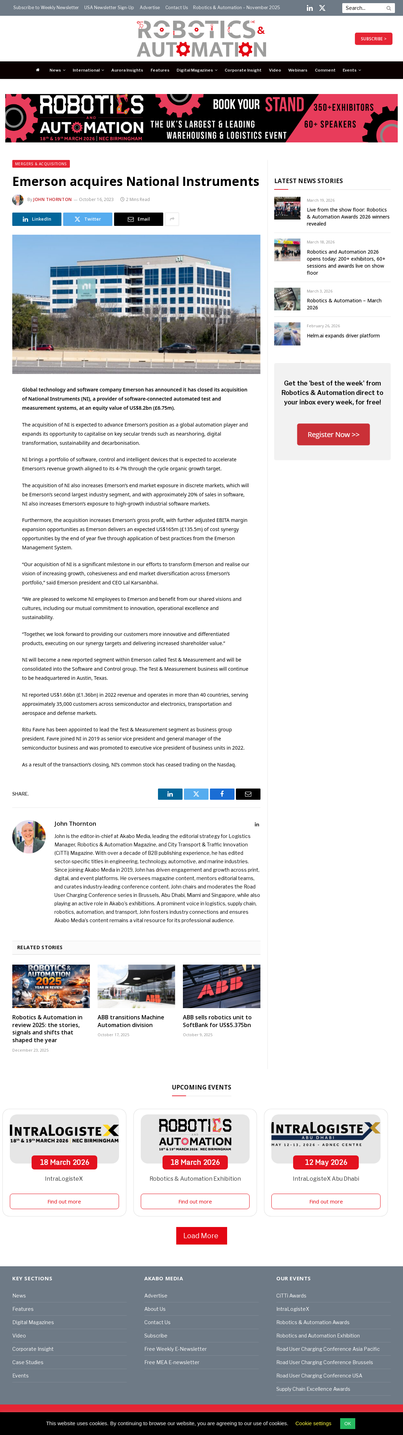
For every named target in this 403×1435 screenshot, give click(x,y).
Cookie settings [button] (314, 1423)
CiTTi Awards (291, 1296)
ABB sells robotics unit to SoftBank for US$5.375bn (217, 1021)
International (86, 70)
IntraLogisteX (64, 1178)
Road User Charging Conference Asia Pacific (328, 1349)
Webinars (298, 70)
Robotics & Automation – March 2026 (344, 304)
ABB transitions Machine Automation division (131, 1021)
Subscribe (155, 1336)
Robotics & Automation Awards (313, 1322)
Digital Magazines (195, 70)
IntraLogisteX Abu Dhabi (326, 1178)
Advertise (150, 7)
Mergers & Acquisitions (41, 163)
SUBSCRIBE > (374, 39)
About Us (155, 1309)
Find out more (64, 1201)
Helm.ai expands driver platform (343, 335)
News (55, 70)
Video (275, 70)
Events (350, 70)
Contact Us (176, 7)
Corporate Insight (243, 70)
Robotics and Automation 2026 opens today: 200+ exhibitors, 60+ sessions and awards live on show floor (346, 262)
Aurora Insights (127, 70)
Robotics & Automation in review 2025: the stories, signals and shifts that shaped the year (47, 1029)
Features (160, 70)
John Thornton (52, 199)
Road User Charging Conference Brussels (324, 1362)
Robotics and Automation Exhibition (318, 1336)
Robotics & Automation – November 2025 (236, 7)
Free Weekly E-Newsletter (175, 1349)
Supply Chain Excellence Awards (313, 1389)
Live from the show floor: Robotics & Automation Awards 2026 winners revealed (348, 216)
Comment (325, 70)
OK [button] (347, 1423)
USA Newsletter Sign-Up (109, 7)
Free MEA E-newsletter (171, 1362)
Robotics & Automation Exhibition (195, 1178)
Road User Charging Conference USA (319, 1376)
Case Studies (28, 1362)
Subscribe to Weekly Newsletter (46, 7)
